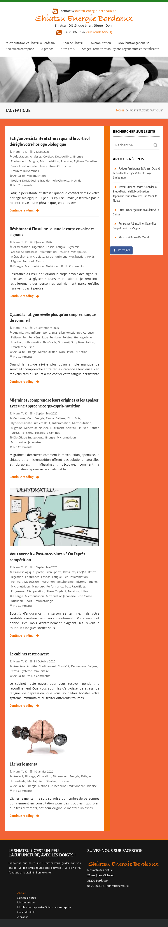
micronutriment (56, 256)
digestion (38, 247)
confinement (47, 666)
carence (88, 332)
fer (25, 337)
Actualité (19, 176)
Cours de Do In (26, 912)
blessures (69, 572)
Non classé (66, 352)
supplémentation (82, 342)
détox (92, 572)
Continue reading (21, 210)
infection (17, 342)
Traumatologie (43, 601)
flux (70, 418)
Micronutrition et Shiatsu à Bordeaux (30, 43)
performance (54, 586)
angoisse (19, 666)
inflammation (48, 252)
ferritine (55, 337)
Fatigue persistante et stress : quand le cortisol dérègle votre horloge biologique (136, 173)
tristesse (63, 781)
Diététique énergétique (28, 437)
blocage (30, 776)
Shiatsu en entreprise (20, 49)
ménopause (78, 252)
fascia (50, 247)
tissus (40, 261)
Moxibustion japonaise (133, 43)
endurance (32, 577)
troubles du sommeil (25, 171)
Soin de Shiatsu (73, 43)
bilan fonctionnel (70, 332)
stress (43, 166)
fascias (45, 577)
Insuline (64, 252)
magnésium (32, 582)
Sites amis (68, 49)
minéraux (30, 428)
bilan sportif (53, 572)
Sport (28, 601)
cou (30, 418)
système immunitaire (35, 671)
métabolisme (19, 256)
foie (77, 418)
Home (120, 110)
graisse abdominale (24, 252)
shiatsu (71, 428)
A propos (47, 49)
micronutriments (86, 582)
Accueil (21, 893)
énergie (78, 156)
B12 (54, 332)
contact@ (84, 11)
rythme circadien (85, 161)
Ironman (16, 582)
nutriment (57, 428)
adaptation (20, 156)
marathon (48, 582)
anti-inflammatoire (37, 332)
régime (16, 261)
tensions (27, 433)
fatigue (33, 161)
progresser (18, 591)
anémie (18, 332)
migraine (16, 428)
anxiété (32, 666)
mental (32, 781)
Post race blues (75, 586)
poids (90, 256)
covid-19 (63, 666)
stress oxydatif (56, 591)
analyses (35, 156)
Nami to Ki (20, 152)
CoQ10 (81, 572)
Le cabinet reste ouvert (29, 654)
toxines (40, 433)
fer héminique (38, 337)
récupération (35, 591)
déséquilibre (63, 156)
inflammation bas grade (40, 342)
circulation (44, 776)
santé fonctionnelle (24, 166)
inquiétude (18, 781)
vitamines (53, 433)
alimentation (21, 247)
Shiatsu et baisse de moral (134, 237)
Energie (18, 266)
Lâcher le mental (24, 764)
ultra (84, 591)
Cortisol (48, 156)
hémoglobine (83, 337)
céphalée (19, 418)
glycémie (73, 247)
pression (66, 161)
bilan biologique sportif (28, 572)
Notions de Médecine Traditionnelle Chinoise (40, 180)
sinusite (83, 428)
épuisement (18, 161)
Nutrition (77, 180)
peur (41, 781)
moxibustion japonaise (26, 442)
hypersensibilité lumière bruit (30, 423)
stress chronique (60, 166)
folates (67, 337)
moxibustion (77, 256)
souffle (94, 428)
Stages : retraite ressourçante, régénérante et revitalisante (120, 49)
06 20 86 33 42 (84, 32)
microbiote (37, 256)
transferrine (19, 347)
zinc (31, 347)
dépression (78, 666)
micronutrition (36, 176)
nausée (44, 428)
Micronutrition (101, 43)
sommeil (28, 261)
